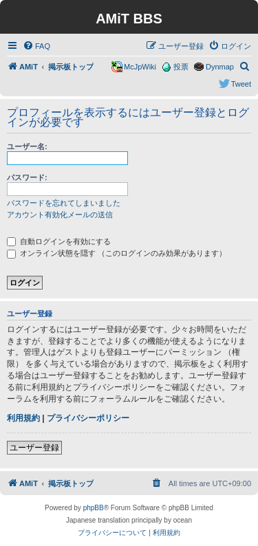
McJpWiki (140, 67)
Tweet (241, 84)
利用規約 (23, 418)
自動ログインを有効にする (59, 241)
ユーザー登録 (34, 447)
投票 (181, 67)
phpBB (93, 508)
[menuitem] (36, 46)
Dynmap (220, 67)
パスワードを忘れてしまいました (63, 203)
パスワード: (27, 177)
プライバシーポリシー (88, 418)
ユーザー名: (27, 146)
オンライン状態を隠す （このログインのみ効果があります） (116, 253)
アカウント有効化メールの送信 (60, 214)
